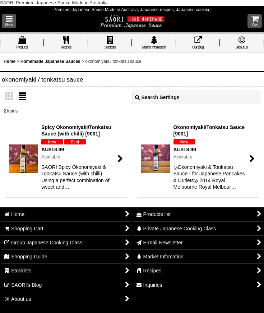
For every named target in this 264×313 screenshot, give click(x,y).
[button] (9, 21)
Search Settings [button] (157, 97)
